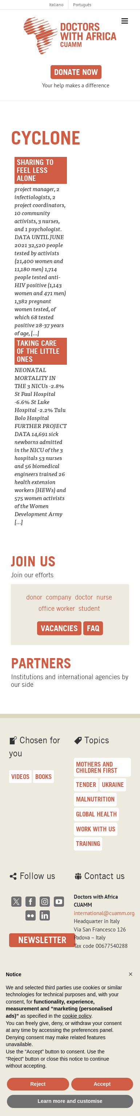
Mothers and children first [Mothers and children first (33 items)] (96, 767)
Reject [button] (37, 1084)
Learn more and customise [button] (69, 1101)
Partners (41, 663)
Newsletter (42, 940)
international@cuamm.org (104, 913)
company (58, 597)
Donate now (76, 72)
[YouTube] (59, 902)
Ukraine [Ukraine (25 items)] (113, 784)
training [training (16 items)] (88, 843)
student (89, 608)
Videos (20, 776)
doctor (84, 597)
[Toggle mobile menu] (125, 21)
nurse (104, 597)
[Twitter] (16, 902)
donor (34, 597)
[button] (130, 974)
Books (43, 776)
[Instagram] (45, 902)
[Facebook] (30, 902)
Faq (93, 628)
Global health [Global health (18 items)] (96, 814)
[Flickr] (30, 915)
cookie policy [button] (77, 1016)
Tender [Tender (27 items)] (86, 784)
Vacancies (59, 628)
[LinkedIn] (45, 915)
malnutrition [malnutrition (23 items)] (95, 799)
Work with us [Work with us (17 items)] (95, 829)
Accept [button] (102, 1084)
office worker (57, 608)
